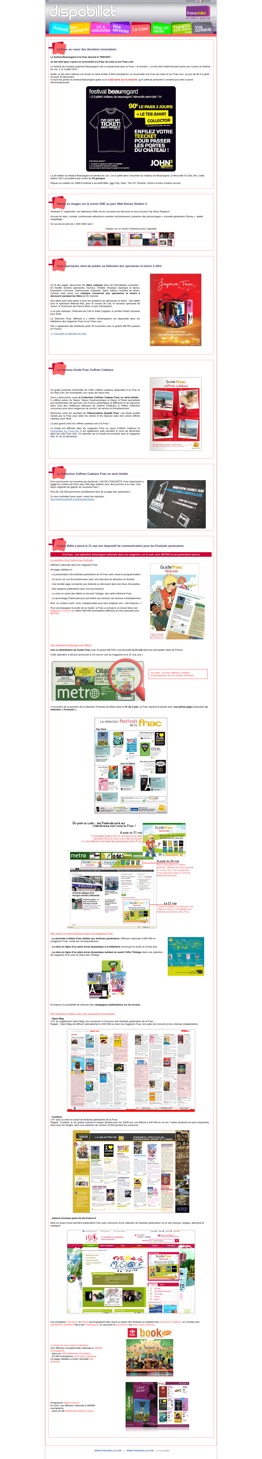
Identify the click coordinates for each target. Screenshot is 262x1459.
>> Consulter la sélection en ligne (68, 333)
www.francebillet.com (107, 1451)
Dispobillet (83, 12)
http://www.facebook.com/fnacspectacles (72, 499)
